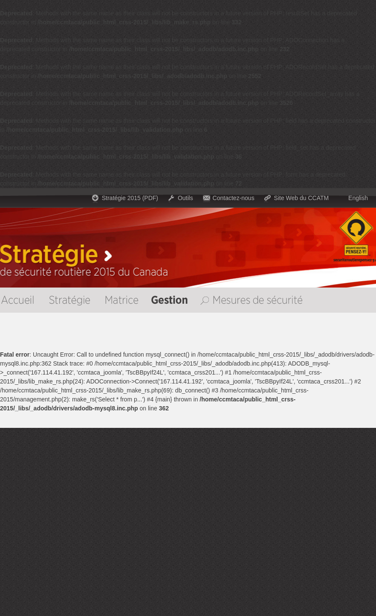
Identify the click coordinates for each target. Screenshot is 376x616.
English (358, 198)
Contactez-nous (234, 198)
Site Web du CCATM (301, 198)
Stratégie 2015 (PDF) (130, 198)
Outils (185, 198)
